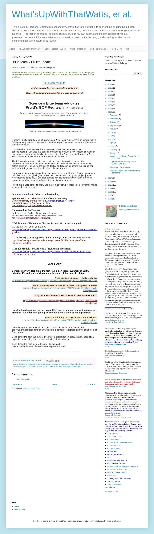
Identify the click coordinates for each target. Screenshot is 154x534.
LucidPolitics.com (111, 491)
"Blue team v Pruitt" (54, 82)
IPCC (109, 457)
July (112, 132)
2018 (110, 112)
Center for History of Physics (26, 201)
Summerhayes (76, 366)
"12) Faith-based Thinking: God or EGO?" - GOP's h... (123, 163)
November (114, 119)
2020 (110, 105)
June (112, 136)
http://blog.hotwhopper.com (115, 344)
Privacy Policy (19, 509)
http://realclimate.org (113, 415)
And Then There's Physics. (115, 322)
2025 (110, 88)
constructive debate (68, 364)
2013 (110, 192)
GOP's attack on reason (35, 366)
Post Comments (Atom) (32, 389)
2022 (110, 98)
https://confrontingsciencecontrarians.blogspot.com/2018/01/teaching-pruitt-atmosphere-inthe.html (54, 280)
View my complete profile (129, 210)
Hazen (47, 366)
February (114, 150)
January (113, 153)
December (114, 115)
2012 (110, 195)
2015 (110, 185)
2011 (110, 199)
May (112, 139)
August (113, 129)
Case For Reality (78, 49)
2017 (110, 178)
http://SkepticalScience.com (115, 386)
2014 (110, 188)
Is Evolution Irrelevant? (29, 49)
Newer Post (17, 384)
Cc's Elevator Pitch (120, 49)
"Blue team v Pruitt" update (120, 167)
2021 (110, 102)
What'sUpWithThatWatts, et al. (72, 14)
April (112, 143)
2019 (110, 109)
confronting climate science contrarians (46, 364)
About (12, 49)
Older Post (91, 384)
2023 (110, 95)
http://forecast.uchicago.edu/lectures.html (31, 218)
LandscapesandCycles (55, 49)
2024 (110, 91)
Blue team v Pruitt (25, 364)
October (113, 122)
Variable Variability (114, 484)
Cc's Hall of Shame (99, 49)
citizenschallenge (129, 206)
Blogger (117, 521)
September (114, 125)
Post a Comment (22, 379)
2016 (110, 182)
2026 (110, 84)
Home (54, 384)
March (113, 146)
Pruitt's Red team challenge (60, 366)
